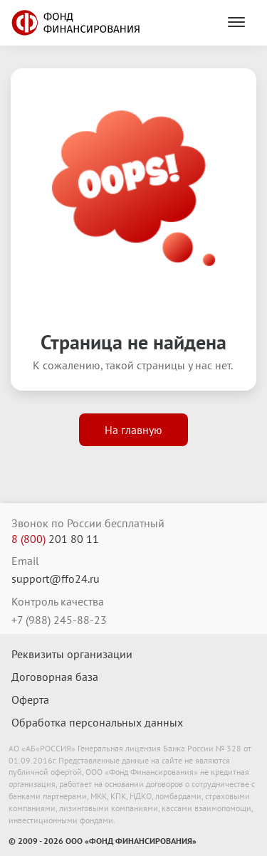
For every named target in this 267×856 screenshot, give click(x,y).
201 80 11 (55, 538)
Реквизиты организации (71, 654)
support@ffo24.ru (55, 578)
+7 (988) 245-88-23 (59, 620)
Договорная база (54, 677)
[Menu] (236, 23)
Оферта (30, 699)
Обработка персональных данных (97, 722)
